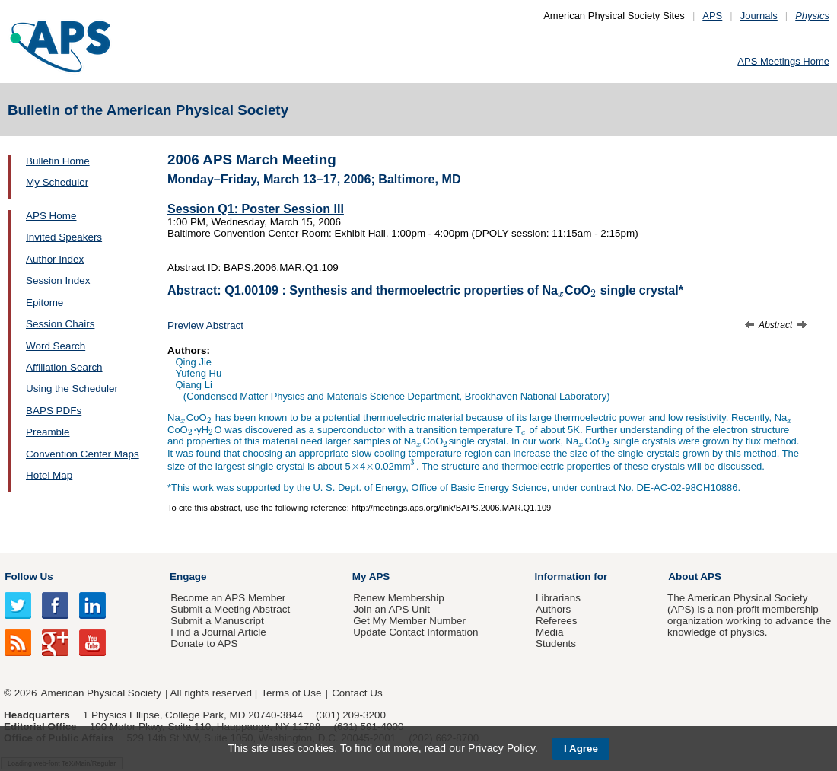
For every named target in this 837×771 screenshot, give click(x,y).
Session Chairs (60, 324)
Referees (557, 620)
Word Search (55, 346)
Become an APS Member (227, 598)
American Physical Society (101, 693)
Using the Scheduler (72, 388)
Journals (759, 15)
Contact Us (357, 693)
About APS (694, 576)
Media (550, 632)
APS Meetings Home (783, 61)
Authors (553, 609)
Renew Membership (398, 598)
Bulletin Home (58, 161)
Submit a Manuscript (216, 620)
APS (712, 15)
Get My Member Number (409, 620)
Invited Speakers (64, 237)
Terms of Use (291, 693)
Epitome (44, 302)
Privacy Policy (501, 748)
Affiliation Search (64, 367)
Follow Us (29, 576)
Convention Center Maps (82, 454)
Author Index (55, 259)
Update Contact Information (415, 632)
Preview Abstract (205, 325)
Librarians (558, 598)
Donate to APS (203, 643)
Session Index (58, 280)
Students (556, 643)
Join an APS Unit (391, 609)
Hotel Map (49, 475)
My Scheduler (57, 182)
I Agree (581, 748)
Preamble (48, 432)
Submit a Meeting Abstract (230, 609)
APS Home (51, 215)
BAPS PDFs (53, 410)
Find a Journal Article (218, 632)
